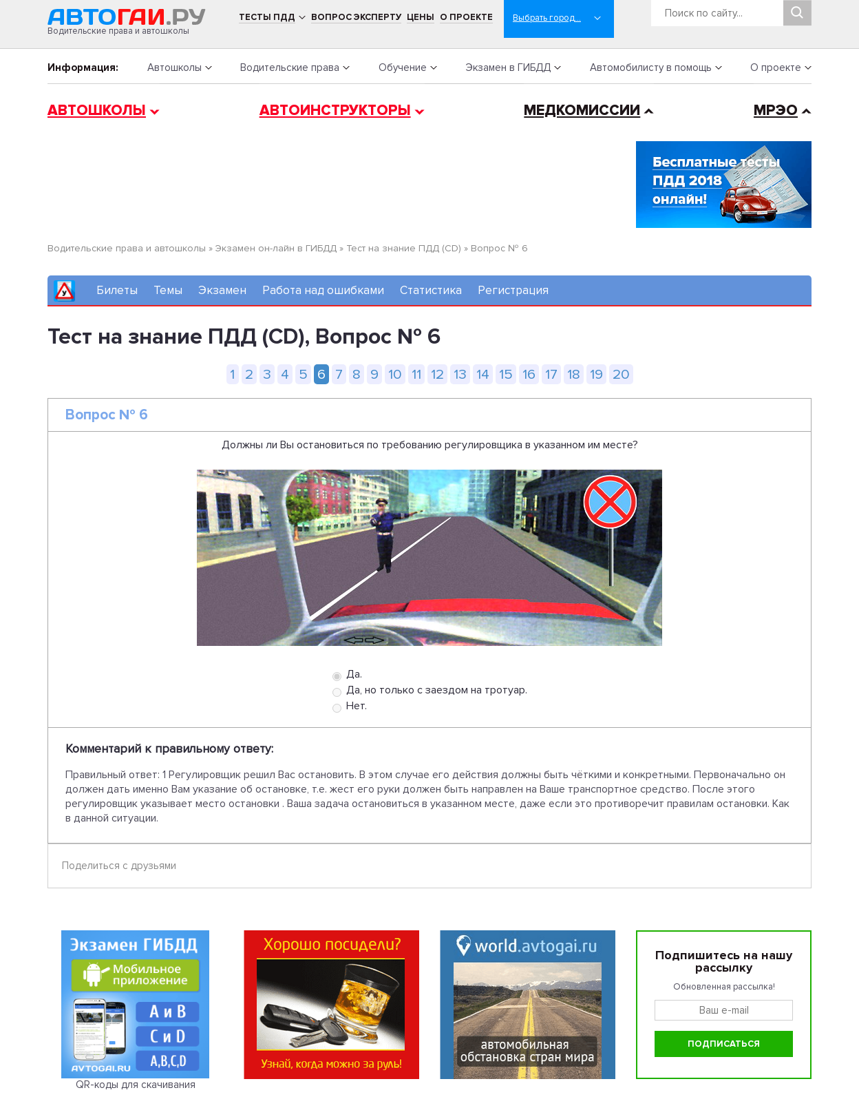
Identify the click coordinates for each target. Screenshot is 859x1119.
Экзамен (222, 290)
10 (395, 374)
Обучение (403, 67)
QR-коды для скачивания (135, 1084)
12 (437, 374)
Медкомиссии (582, 110)
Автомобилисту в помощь (651, 67)
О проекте (466, 17)
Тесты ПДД (267, 17)
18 (573, 374)
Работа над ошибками (323, 290)
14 (482, 374)
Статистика (431, 290)
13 (460, 374)
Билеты (117, 290)
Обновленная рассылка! (724, 986)
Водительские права (289, 67)
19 (596, 374)
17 (551, 374)
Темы (167, 290)
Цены (420, 17)
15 (506, 374)
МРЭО (776, 110)
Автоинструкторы (335, 110)
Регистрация (513, 290)
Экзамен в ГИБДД (508, 67)
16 (528, 374)
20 (621, 374)
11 (416, 374)
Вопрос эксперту (356, 17)
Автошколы (174, 67)
